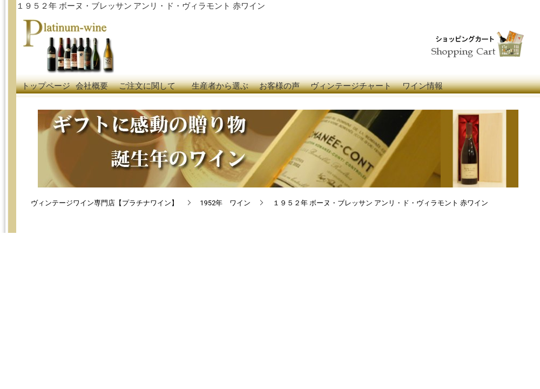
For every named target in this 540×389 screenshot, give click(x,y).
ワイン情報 (422, 86)
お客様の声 (279, 86)
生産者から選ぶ (220, 86)
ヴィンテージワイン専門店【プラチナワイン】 (104, 203)
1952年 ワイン (225, 203)
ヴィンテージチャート (351, 86)
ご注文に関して (147, 86)
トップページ (46, 86)
